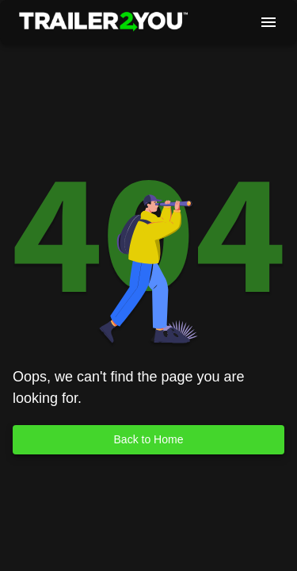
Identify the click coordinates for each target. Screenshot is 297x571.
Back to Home (148, 439)
